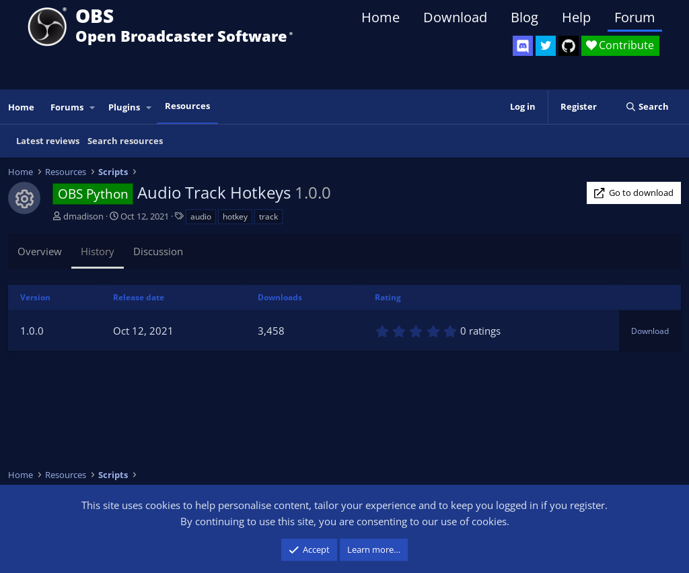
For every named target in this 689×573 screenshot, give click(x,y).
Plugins (124, 107)
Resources (187, 106)
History (97, 251)
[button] (93, 107)
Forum (634, 17)
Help (576, 17)
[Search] (647, 106)
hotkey (235, 216)
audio (200, 216)
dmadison (83, 216)
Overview (39, 251)
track (268, 216)
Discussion (158, 251)
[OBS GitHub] (568, 46)
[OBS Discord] (523, 46)
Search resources (125, 141)
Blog (524, 17)
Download (455, 17)
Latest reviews (47, 141)
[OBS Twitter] (546, 46)
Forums (66, 107)
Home (380, 17)
